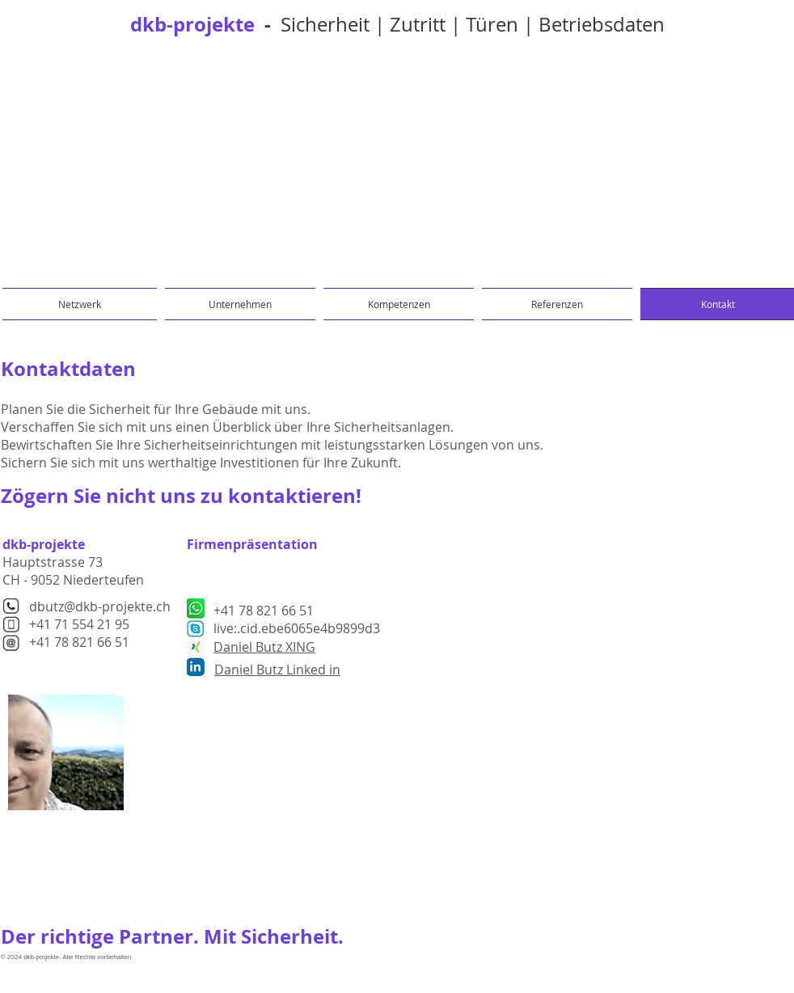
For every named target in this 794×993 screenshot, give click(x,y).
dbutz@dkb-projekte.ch (100, 606)
